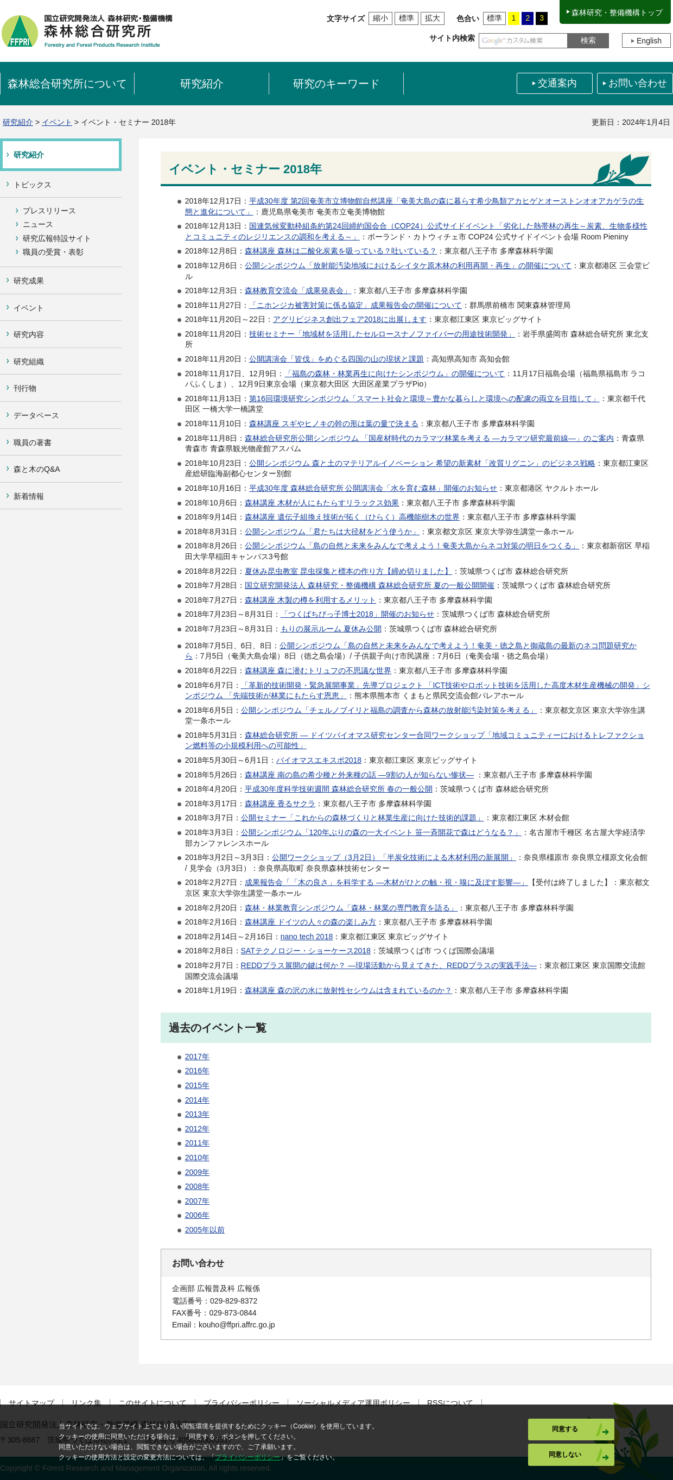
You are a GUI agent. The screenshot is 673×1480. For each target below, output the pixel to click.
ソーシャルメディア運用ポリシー (353, 1403)
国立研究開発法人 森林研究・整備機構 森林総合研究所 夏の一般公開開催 (369, 585)
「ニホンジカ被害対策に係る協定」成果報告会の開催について (355, 305)
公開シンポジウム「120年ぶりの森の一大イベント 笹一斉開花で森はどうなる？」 (381, 832)
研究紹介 (18, 122)
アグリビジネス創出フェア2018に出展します (350, 319)
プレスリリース (49, 210)
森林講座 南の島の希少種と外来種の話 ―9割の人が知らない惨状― (359, 774)
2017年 (197, 1056)
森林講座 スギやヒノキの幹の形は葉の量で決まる (333, 423)
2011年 (197, 1143)
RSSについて (450, 1403)
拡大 (432, 18)
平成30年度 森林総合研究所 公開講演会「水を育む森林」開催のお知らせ (373, 488)
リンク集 (86, 1403)
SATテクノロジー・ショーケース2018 (306, 950)
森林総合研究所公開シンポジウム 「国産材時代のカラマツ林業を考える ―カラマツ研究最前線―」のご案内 (429, 438)
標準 (406, 18)
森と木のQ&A (37, 469)
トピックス (33, 184)
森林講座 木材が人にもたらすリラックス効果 (322, 502)
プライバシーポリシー (242, 1403)
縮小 (380, 18)
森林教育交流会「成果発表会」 (298, 290)
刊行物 (25, 388)
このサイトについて (152, 1403)
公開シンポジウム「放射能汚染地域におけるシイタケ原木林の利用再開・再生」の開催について (408, 265)
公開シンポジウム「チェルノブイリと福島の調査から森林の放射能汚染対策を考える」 (389, 710)
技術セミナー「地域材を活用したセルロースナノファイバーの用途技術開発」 (382, 334)
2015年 (197, 1085)
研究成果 (29, 280)
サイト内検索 (452, 38)
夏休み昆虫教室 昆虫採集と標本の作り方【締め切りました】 (348, 571)
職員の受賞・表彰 (53, 252)
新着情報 (29, 496)
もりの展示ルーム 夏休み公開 (331, 628)
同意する (565, 1429)
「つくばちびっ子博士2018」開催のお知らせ (357, 614)
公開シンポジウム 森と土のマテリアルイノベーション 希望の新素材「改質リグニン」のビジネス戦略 (422, 463)
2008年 (197, 1186)
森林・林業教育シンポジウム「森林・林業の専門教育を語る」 (351, 907)
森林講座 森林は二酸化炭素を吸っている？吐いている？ (341, 250)
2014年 (197, 1100)
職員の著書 (33, 442)
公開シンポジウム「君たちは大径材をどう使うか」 (332, 531)
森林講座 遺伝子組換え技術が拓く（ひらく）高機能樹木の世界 (352, 517)
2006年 (197, 1215)
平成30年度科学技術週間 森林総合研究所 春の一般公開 (338, 789)
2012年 (197, 1128)
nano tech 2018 (307, 936)
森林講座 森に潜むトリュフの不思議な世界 (318, 670)
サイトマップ (31, 1403)
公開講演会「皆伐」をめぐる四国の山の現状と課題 (336, 359)
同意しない (565, 1454)
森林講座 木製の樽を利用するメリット (310, 600)
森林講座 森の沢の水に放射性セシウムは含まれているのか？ (348, 990)
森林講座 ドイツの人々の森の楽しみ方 (310, 922)
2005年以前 (205, 1229)
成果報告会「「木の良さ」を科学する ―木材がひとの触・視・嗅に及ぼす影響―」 (386, 882)
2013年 (197, 1114)
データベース (36, 415)
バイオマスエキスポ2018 (318, 760)
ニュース (38, 224)
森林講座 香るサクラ (280, 803)
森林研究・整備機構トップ (617, 12)
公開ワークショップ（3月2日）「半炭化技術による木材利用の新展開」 (394, 857)
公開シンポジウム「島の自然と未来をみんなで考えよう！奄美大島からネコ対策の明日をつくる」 (412, 545)
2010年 (197, 1157)
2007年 (197, 1201)
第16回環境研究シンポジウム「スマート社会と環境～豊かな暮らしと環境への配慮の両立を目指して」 (424, 398)
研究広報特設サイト (57, 238)
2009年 (197, 1172)
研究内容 (29, 334)
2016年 (197, 1070)
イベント (57, 122)
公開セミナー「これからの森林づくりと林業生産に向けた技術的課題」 (362, 817)
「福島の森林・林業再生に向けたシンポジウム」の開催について (394, 373)
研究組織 (29, 361)
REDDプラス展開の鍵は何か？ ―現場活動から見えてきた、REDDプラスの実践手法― (389, 965)
